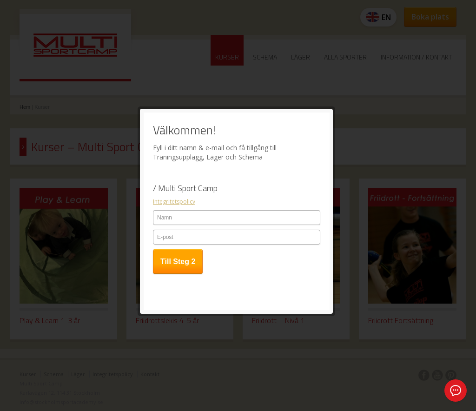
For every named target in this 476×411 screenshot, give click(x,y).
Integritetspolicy (174, 163)
